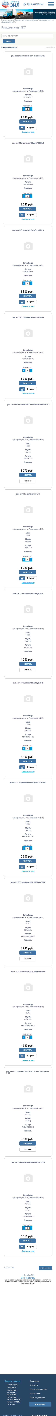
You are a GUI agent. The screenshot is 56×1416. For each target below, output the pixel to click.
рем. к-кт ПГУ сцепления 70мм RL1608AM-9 (28, 230)
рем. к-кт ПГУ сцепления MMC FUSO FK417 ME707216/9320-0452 (27, 1072)
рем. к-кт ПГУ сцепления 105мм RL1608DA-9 (28, 143)
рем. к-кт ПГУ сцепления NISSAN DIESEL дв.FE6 (28, 1162)
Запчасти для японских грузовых (26, 20)
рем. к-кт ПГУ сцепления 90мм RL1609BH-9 (28, 317)
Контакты (34, 1385)
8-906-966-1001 (37, 4)
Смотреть (27, 122)
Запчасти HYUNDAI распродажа (13, 1403)
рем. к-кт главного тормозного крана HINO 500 (28, 56)
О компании (34, 1381)
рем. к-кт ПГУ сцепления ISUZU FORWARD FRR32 (28, 882)
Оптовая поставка (28, 132)
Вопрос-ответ (35, 1393)
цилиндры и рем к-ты (46, 20)
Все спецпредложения (38, 1389)
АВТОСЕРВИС (40, 1404)
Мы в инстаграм (28, 1278)
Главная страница (7, 20)
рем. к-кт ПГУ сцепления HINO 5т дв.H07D (28, 683)
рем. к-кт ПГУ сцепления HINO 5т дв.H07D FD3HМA (28, 782)
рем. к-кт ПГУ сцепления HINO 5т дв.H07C (28, 594)
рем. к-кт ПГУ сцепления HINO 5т (28, 494)
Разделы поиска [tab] (28, 47)
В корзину (30, 127)
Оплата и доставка (37, 1397)
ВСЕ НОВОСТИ (45, 1268)
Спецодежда (11, 1387)
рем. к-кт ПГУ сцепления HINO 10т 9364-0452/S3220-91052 (28, 404)
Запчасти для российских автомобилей (11, 1392)
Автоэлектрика (12, 1384)
